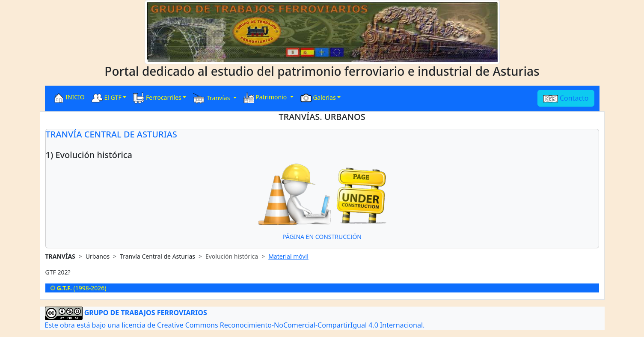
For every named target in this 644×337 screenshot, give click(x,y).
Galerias (318, 98)
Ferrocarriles (157, 98)
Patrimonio (265, 97)
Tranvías (212, 98)
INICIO (69, 97)
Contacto (566, 98)
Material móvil (288, 256)
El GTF (107, 98)
